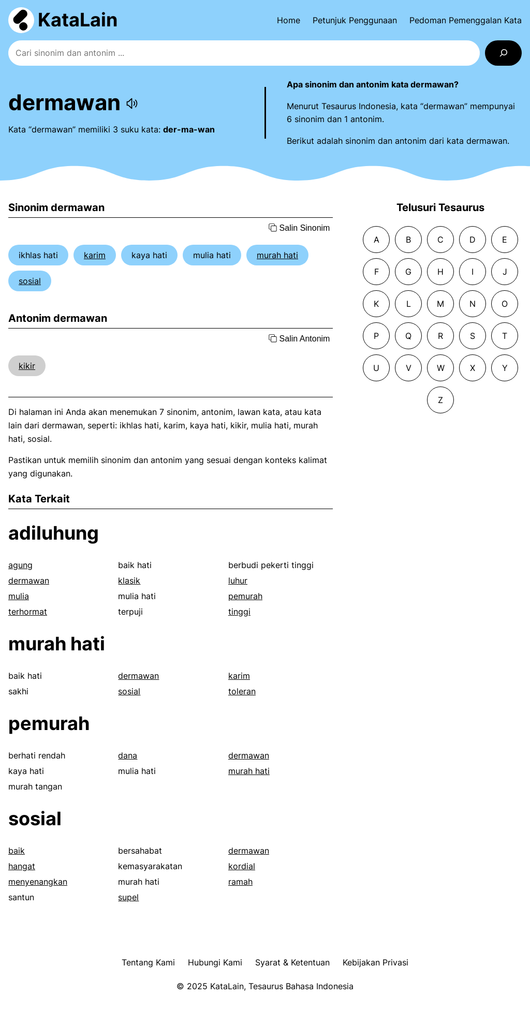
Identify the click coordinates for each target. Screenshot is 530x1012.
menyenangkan (37, 881)
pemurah (245, 596)
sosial (30, 281)
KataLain (77, 19)
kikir (27, 366)
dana (127, 755)
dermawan (28, 580)
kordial (241, 866)
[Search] (503, 53)
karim (95, 255)
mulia (18, 596)
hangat (21, 866)
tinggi (239, 611)
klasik (129, 580)
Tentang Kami (148, 962)
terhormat (27, 611)
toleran (242, 691)
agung (20, 565)
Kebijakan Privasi (375, 962)
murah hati (277, 255)
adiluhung (53, 533)
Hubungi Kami (215, 962)
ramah (240, 881)
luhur (237, 580)
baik (16, 850)
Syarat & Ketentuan (292, 962)
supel (128, 897)
